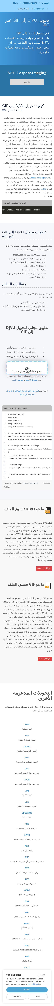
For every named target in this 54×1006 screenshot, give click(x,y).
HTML (27, 923)
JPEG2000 (27, 813)
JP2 (27, 791)
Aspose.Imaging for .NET (40, 178)
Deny (38, 996)
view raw (46, 483)
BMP (27, 724)
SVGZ (27, 967)
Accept (27, 990)
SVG (27, 868)
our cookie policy (34, 984)
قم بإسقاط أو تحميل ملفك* (27, 371)
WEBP (27, 890)
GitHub (7, 487)
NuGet (43, 189)
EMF (27, 758)
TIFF (27, 879)
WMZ (27, 945)
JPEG (27, 780)
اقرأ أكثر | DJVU (43, 568)
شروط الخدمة (31, 380)
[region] (27, 446)
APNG (27, 835)
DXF (27, 857)
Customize (16, 996)
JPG (27, 769)
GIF (27, 735)
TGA (27, 956)
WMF (27, 901)
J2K (27, 802)
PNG (27, 824)
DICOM (27, 746)
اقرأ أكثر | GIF (44, 659)
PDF (27, 912)
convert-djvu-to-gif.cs (13, 483)
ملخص (27, 82)
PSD (27, 846)
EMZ (27, 934)
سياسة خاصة (17, 380)
